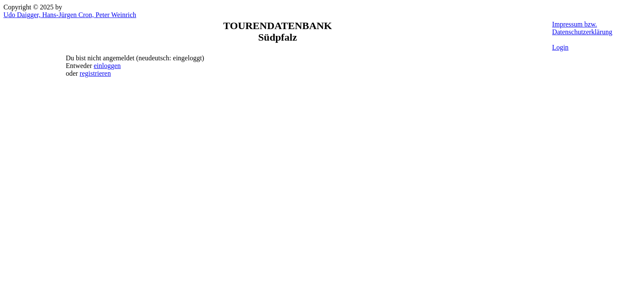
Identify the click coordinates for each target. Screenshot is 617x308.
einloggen (107, 65)
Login (560, 47)
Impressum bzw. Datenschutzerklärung (582, 28)
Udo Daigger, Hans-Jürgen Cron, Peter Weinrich (69, 14)
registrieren (95, 73)
